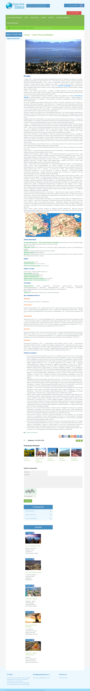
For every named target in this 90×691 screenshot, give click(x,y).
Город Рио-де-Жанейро (64, 82)
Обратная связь (63, 676)
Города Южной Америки (31, 429)
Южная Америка (22, 25)
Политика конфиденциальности (41, 676)
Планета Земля (13, 25)
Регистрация (57, 5)
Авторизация (74, 5)
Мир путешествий (30, 508)
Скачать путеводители (31, 515)
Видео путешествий (30, 511)
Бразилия (30, 25)
